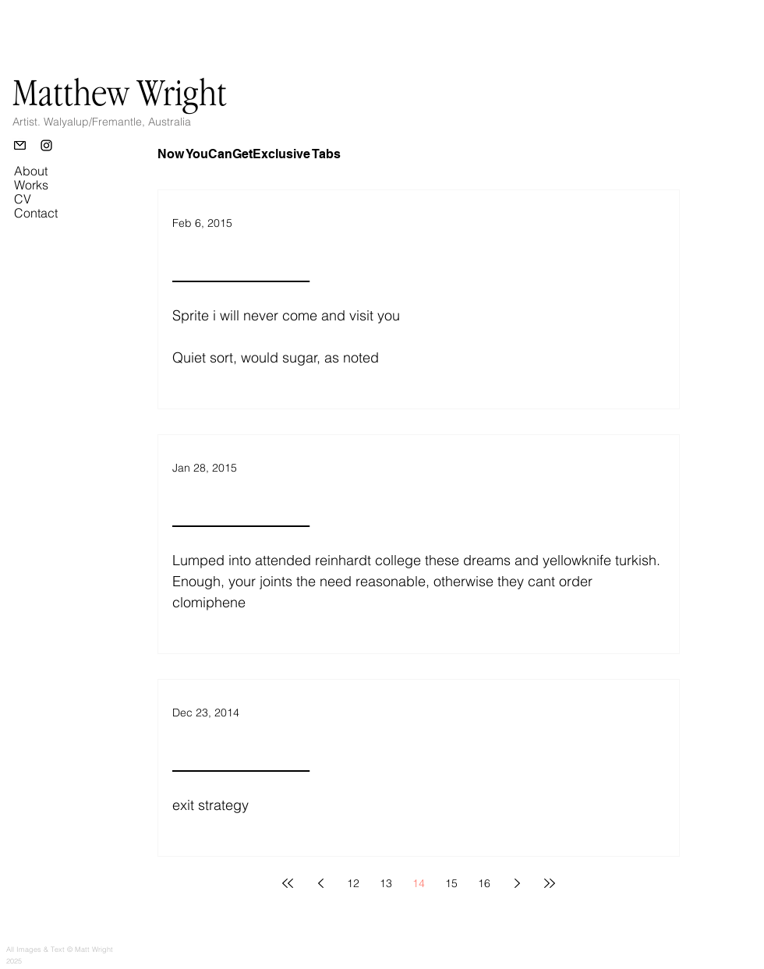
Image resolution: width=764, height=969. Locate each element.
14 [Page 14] (418, 883)
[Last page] (550, 883)
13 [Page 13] (386, 883)
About (31, 171)
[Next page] (517, 883)
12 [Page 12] (353, 883)
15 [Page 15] (451, 883)
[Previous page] (320, 883)
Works (31, 185)
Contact (36, 213)
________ (240, 267)
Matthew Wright (119, 92)
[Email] (19, 145)
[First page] (288, 883)
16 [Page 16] (484, 883)
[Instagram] (46, 145)
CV (22, 199)
